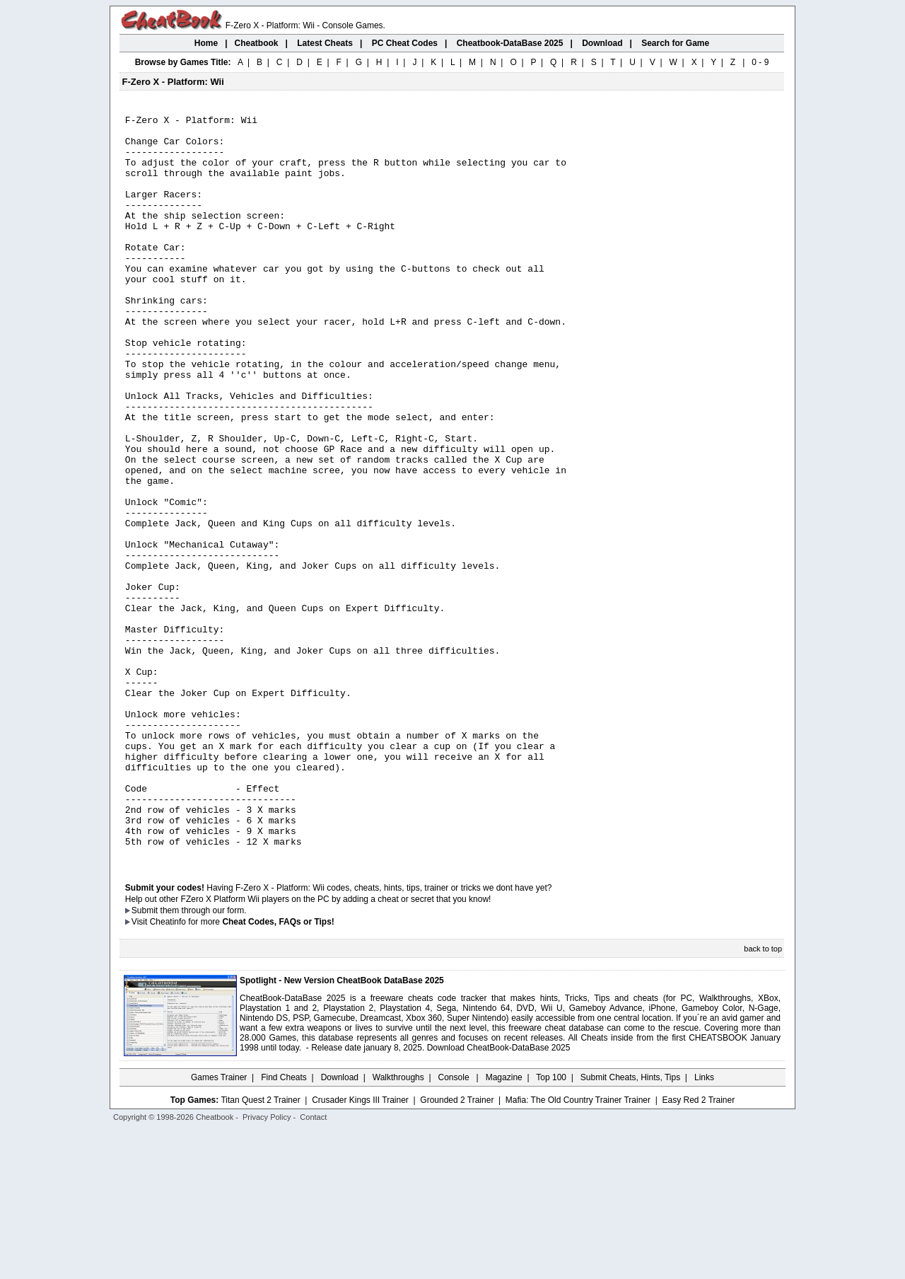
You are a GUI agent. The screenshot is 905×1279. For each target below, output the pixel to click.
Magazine (504, 1226)
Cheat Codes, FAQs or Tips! (278, 1070)
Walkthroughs (398, 1226)
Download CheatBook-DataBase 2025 (499, 1196)
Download (339, 1226)
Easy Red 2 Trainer (698, 1249)
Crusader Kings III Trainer (360, 1249)
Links (704, 1226)
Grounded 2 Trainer (457, 1249)
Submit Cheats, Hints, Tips (630, 1226)
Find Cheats (284, 1226)
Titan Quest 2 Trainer (260, 1249)
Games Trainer (219, 1226)
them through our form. (203, 1059)
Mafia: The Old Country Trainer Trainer (578, 1249)
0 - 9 (760, 62)
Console (455, 1226)
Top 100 (551, 1226)
